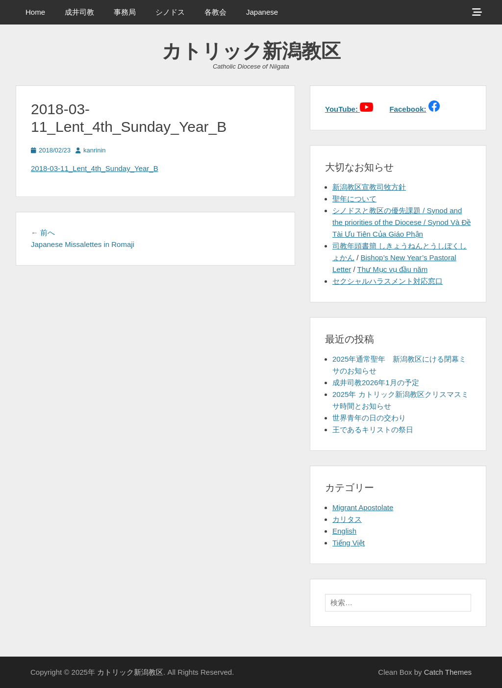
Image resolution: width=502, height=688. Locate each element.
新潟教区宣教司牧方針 (369, 187)
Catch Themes (448, 672)
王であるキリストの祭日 (372, 429)
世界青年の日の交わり (369, 418)
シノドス (170, 12)
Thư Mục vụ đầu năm (392, 269)
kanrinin (94, 150)
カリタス (347, 519)
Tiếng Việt (348, 543)
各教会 (215, 12)
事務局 (125, 12)
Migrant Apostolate (362, 507)
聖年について (354, 199)
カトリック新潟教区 (251, 51)
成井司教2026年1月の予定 (375, 382)
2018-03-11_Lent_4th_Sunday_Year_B (94, 168)
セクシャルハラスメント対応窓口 (387, 281)
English (344, 531)
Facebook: (407, 109)
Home (35, 12)
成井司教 (79, 12)
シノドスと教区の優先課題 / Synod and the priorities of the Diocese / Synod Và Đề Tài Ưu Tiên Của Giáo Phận (401, 222)
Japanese (262, 12)
